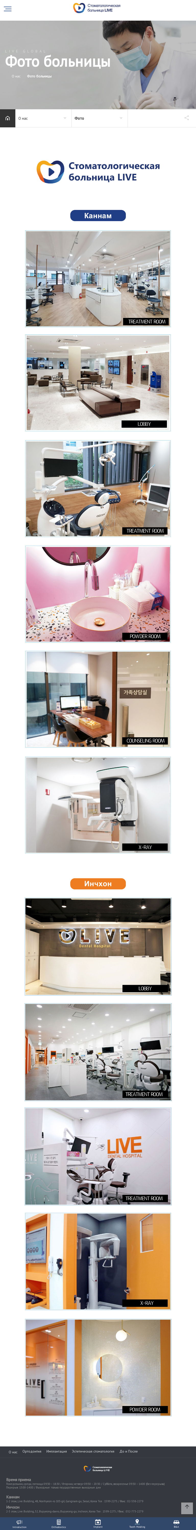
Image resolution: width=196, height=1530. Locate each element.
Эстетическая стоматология (93, 1451)
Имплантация (56, 1451)
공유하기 (184, 117)
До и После (128, 1451)
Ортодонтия (31, 1451)
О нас (13, 1452)
